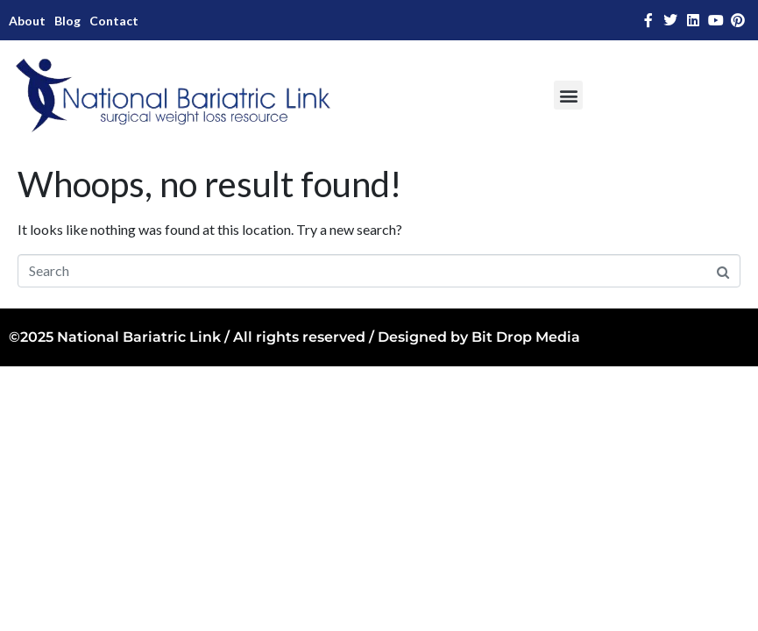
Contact (113, 20)
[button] (568, 95)
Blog (67, 20)
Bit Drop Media (525, 337)
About (27, 20)
